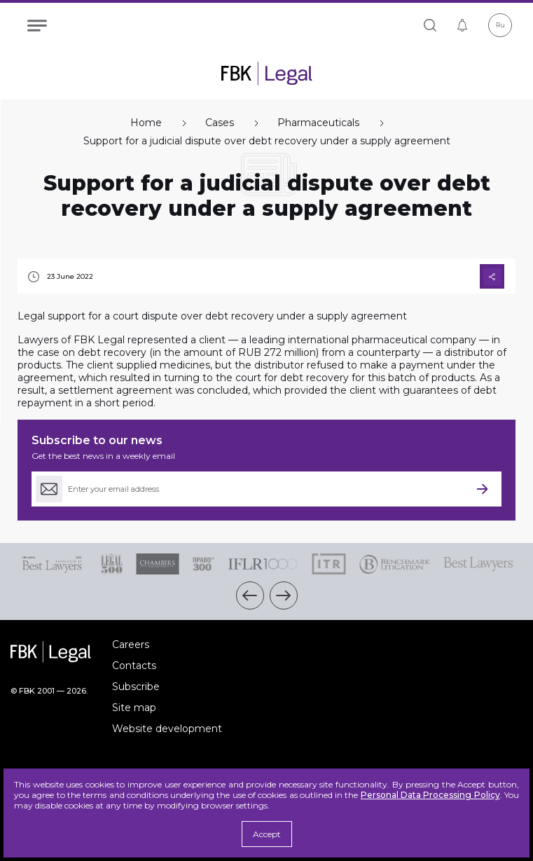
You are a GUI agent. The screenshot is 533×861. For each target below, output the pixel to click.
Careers (130, 644)
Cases (219, 123)
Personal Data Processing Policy (430, 795)
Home (146, 123)
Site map (134, 707)
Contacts (134, 665)
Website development (167, 728)
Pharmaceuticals (318, 123)
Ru (500, 25)
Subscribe (136, 686)
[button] (250, 595)
